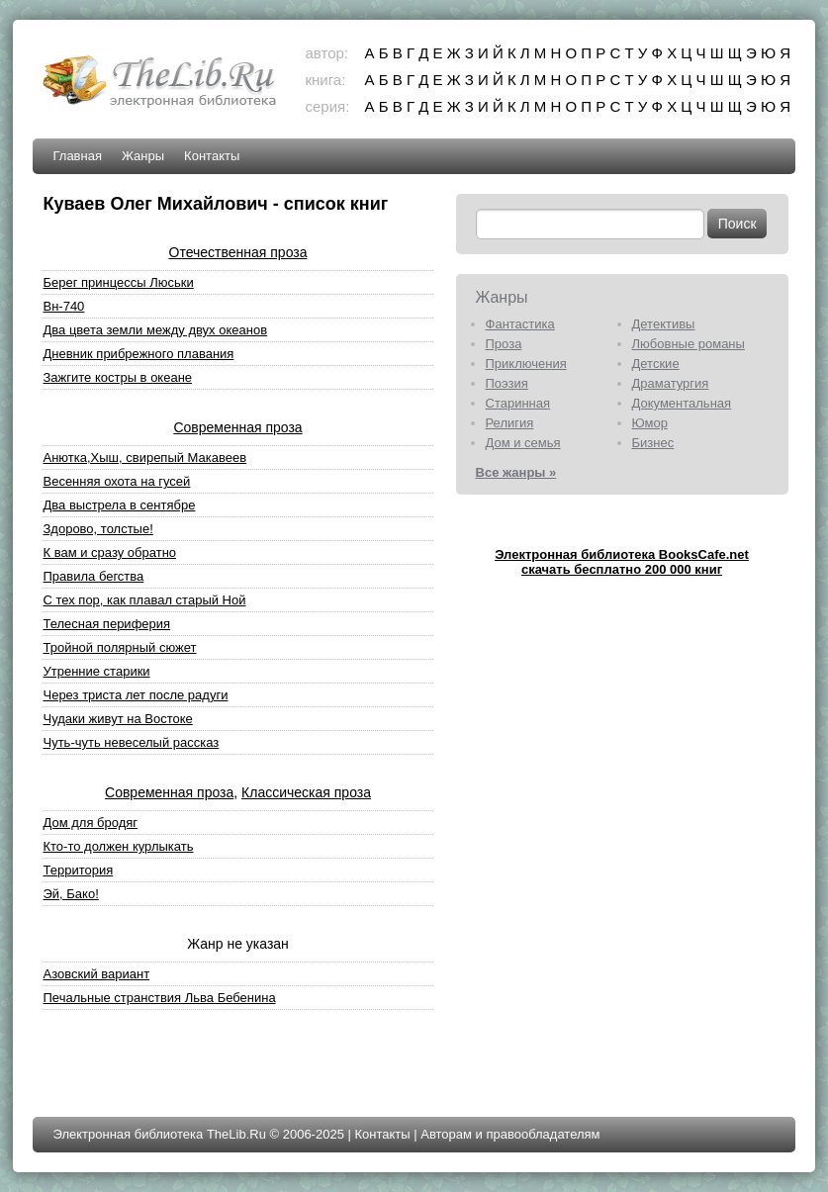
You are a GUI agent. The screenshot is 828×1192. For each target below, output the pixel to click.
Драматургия (670, 383)
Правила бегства (93, 576)
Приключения (526, 363)
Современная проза (237, 427)
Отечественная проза (238, 252)
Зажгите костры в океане (117, 377)
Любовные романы (688, 343)
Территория (78, 870)
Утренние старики (96, 671)
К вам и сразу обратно (109, 552)
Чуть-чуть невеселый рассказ (131, 742)
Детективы (663, 324)
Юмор (650, 422)
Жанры (143, 155)
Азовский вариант (96, 973)
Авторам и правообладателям (509, 1134)
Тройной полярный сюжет (119, 647)
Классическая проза (306, 792)
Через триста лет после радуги (135, 695)
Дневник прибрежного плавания (138, 353)
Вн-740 (63, 306)
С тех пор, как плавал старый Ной (144, 600)
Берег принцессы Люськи (118, 282)
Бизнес (653, 442)
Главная (76, 155)
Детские (656, 363)
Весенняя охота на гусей (116, 481)
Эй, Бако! (70, 893)
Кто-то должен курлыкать (118, 846)
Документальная (682, 403)
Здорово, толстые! (97, 528)
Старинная (518, 403)
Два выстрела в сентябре (119, 505)
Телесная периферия (106, 623)
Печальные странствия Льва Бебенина (159, 997)
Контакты (211, 155)
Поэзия (507, 383)
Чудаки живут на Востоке (117, 718)
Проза (504, 343)
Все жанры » (516, 472)
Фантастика (520, 324)
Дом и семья (523, 442)
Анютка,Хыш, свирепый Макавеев (144, 457)
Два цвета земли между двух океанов (155, 329)
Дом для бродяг (90, 822)
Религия (510, 422)
